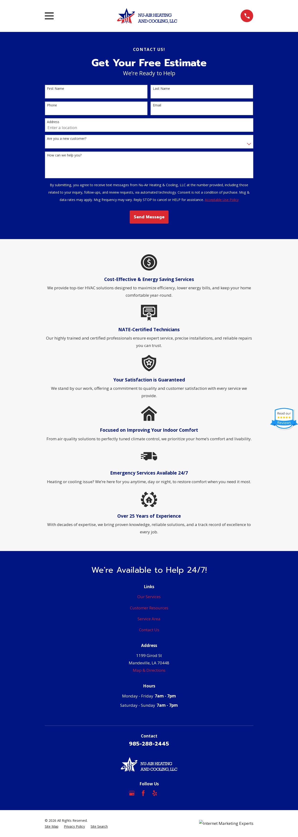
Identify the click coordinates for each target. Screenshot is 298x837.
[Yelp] (155, 793)
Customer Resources (149, 608)
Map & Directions (149, 670)
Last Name (161, 89)
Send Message (149, 217)
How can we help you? (64, 155)
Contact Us (149, 629)
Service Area (149, 618)
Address (53, 122)
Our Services (149, 596)
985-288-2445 (149, 744)
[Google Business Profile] (132, 793)
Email (157, 105)
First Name (55, 89)
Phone (52, 105)
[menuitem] (51, 826)
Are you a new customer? (66, 139)
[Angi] (166, 793)
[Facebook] (143, 793)
